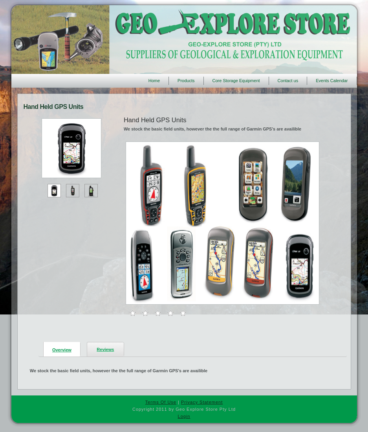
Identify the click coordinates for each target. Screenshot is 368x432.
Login (184, 416)
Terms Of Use (160, 402)
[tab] (59, 349)
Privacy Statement (202, 402)
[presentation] (62, 349)
